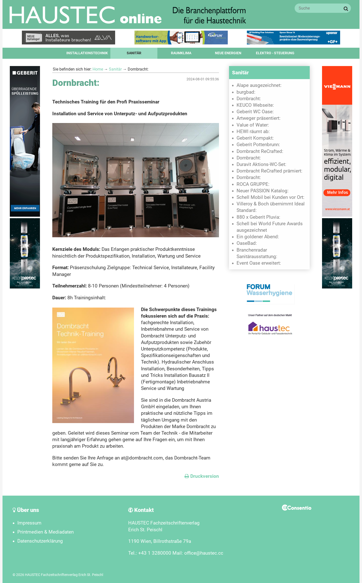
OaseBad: (247, 243)
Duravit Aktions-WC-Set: (261, 164)
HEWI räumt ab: (253, 131)
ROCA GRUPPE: (253, 184)
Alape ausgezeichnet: (259, 85)
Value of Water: (253, 125)
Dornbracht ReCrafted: (260, 151)
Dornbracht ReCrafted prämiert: (269, 171)
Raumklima (181, 53)
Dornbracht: (249, 98)
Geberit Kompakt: (255, 138)
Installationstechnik (87, 53)
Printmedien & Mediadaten (45, 532)
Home (98, 69)
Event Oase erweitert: (259, 263)
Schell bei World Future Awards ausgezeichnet (270, 227)
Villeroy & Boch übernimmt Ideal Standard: (271, 207)
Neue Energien (228, 53)
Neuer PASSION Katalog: (263, 191)
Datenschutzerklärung (40, 541)
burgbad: (246, 92)
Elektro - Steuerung (275, 53)
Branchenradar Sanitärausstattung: (257, 253)
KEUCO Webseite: (255, 105)
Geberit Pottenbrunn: (258, 144)
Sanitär (134, 53)
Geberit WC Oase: (255, 111)
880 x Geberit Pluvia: (258, 217)
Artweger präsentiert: (259, 118)
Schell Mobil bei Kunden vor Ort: (270, 197)
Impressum (29, 523)
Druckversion (202, 476)
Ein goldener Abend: (258, 237)
